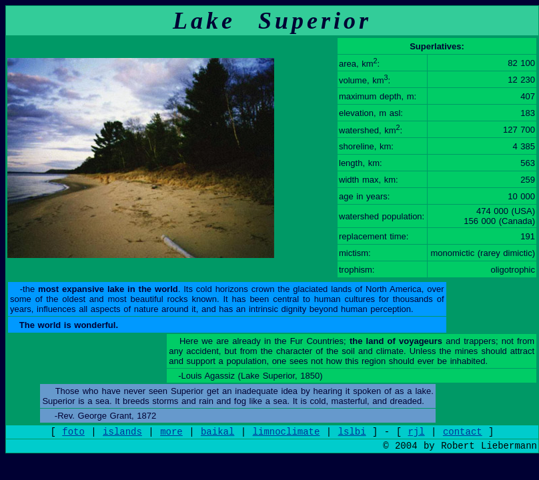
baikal (217, 432)
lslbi (352, 432)
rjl (416, 432)
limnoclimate (286, 432)
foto (73, 432)
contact (462, 432)
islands (122, 432)
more (171, 432)
